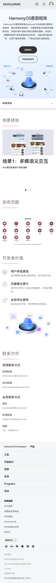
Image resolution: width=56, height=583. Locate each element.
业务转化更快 (20, 300)
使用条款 (7, 554)
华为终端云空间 (11, 527)
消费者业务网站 (11, 511)
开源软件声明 (9, 573)
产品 (32, 446)
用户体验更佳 (20, 271)
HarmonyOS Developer (15, 446)
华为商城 (8, 516)
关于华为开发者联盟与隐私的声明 (17, 564)
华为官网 (8, 506)
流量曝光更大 (20, 284)
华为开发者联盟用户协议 (14, 559)
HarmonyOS (10, 522)
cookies (7, 569)
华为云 (7, 532)
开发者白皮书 (28, 59)
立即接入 (28, 50)
